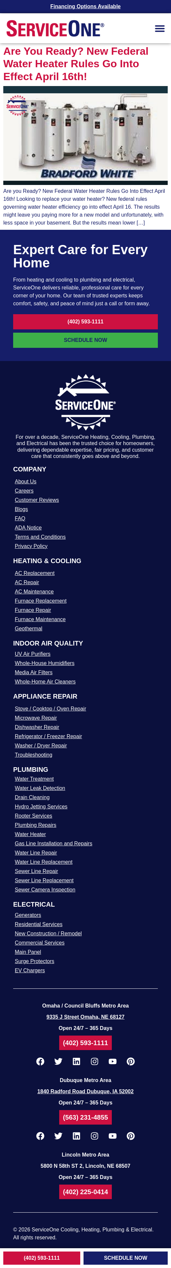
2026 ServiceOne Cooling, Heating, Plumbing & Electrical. (86, 1229)
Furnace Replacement (40, 601)
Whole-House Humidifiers (44, 663)
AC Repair (27, 582)
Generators (28, 915)
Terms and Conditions (40, 537)
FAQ (20, 518)
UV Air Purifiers (32, 654)
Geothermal (28, 628)
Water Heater (30, 834)
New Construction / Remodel (48, 933)
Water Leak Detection (40, 788)
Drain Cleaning (32, 797)
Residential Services (38, 924)
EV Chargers (30, 970)
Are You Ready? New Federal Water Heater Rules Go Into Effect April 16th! (76, 63)
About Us (26, 481)
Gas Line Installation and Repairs (53, 843)
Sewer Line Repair (36, 871)
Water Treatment (34, 779)
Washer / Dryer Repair (41, 745)
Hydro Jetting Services (41, 806)
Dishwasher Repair (37, 727)
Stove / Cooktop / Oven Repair (50, 708)
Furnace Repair (33, 610)
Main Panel (28, 952)
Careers (24, 491)
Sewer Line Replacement (44, 880)
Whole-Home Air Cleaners (45, 681)
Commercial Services (39, 943)
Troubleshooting (33, 755)
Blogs (21, 509)
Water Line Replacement (44, 862)
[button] (160, 28)
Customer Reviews (37, 500)
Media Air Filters (34, 672)
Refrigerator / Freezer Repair (48, 736)
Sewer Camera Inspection (45, 889)
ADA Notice (28, 527)
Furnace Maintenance (40, 619)
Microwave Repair (36, 718)
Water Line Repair (36, 853)
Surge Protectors (34, 961)
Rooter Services (33, 816)
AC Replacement (35, 573)
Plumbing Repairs (35, 825)
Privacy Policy (31, 546)
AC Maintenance (34, 591)
